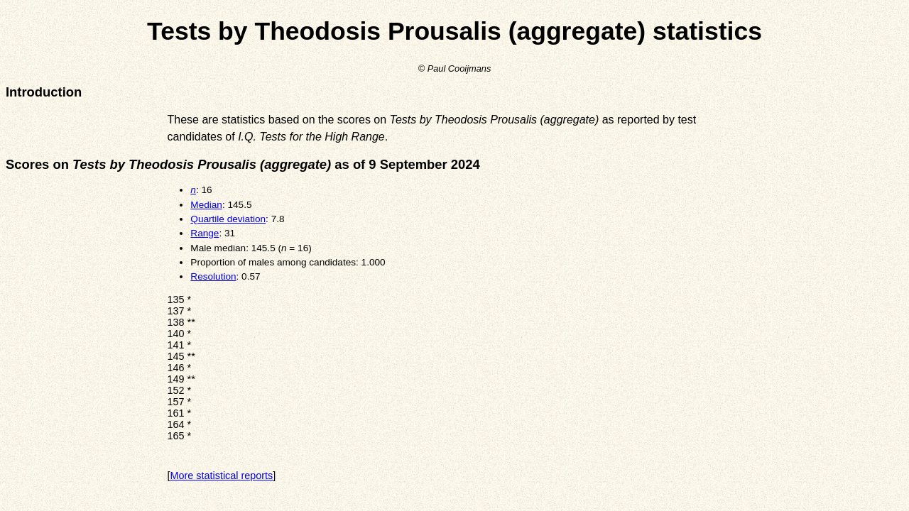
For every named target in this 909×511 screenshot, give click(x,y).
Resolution (213, 276)
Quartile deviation (228, 219)
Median (206, 204)
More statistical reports (221, 475)
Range (204, 233)
